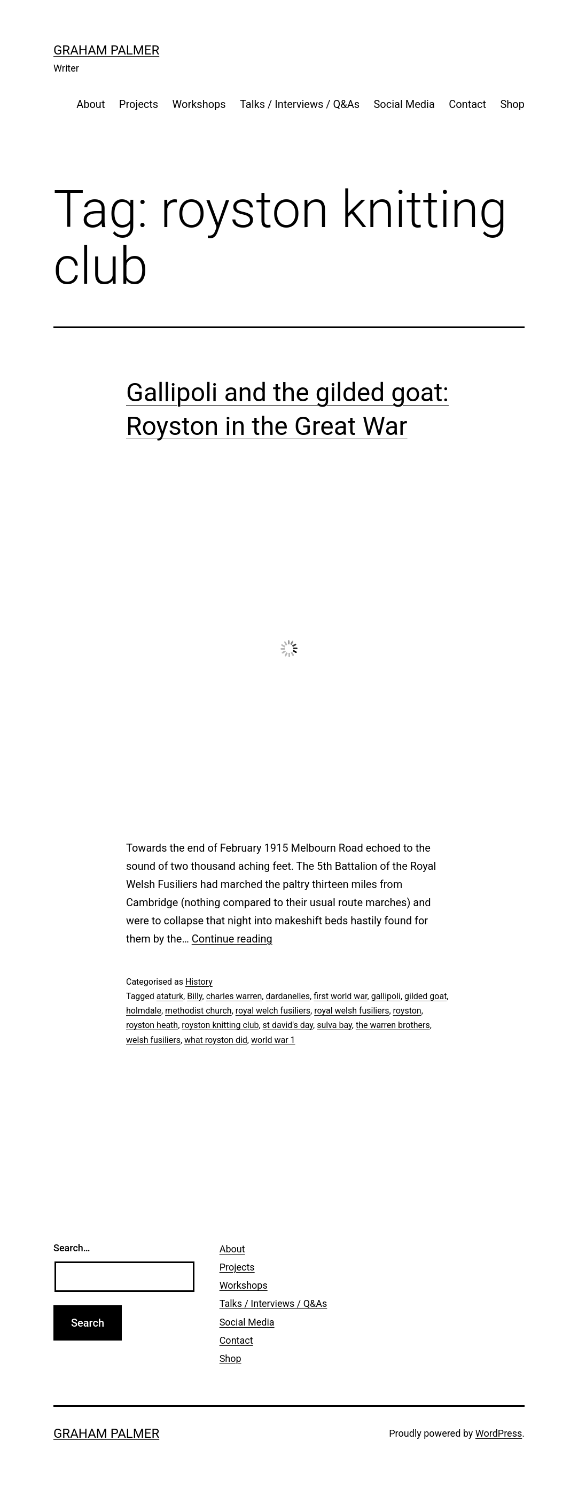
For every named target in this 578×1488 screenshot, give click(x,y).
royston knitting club (220, 1025)
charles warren (234, 996)
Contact (467, 104)
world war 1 (273, 1040)
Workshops (199, 104)
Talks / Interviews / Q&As (300, 104)
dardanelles (287, 996)
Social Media (403, 104)
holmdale (143, 1011)
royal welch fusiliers (273, 1011)
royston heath (152, 1025)
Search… (71, 1247)
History (199, 982)
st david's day (288, 1025)
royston (407, 1011)
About (90, 104)
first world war (340, 996)
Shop (512, 104)
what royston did (215, 1040)
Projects (138, 104)
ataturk (170, 996)
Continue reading (232, 938)
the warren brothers (393, 1025)
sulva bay (334, 1025)
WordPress (498, 1433)
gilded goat (425, 996)
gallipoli (386, 996)
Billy (194, 996)
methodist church (198, 1011)
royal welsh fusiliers (351, 1011)
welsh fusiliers (153, 1040)
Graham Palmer (106, 50)
